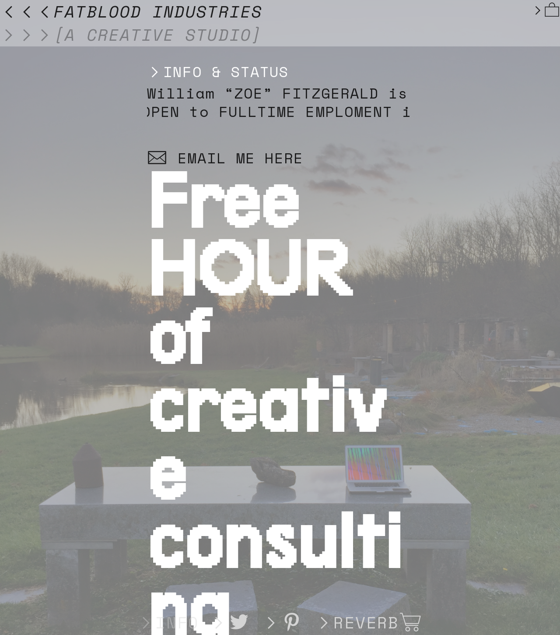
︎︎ (546, 10)
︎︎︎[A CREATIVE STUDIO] (131, 34)
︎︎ (283, 622)
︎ (411, 622)
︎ (240, 622)
